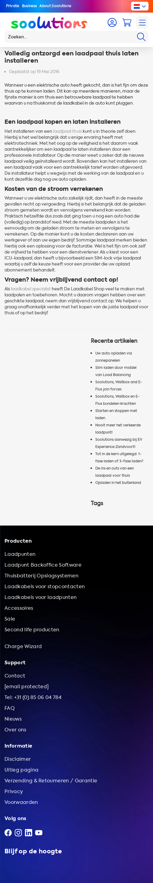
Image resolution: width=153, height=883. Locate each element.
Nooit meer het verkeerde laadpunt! (118, 429)
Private (12, 6)
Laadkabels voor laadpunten (41, 597)
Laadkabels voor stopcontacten (45, 586)
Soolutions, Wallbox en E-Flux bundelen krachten (117, 400)
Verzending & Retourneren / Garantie (51, 781)
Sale (10, 619)
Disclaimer (18, 759)
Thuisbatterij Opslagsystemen (41, 576)
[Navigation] (142, 22)
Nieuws (13, 719)
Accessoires (19, 608)
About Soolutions (55, 6)
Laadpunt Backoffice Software (43, 565)
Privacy (14, 791)
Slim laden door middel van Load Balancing (115, 371)
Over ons (15, 730)
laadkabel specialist (31, 289)
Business (29, 6)
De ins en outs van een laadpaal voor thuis (114, 472)
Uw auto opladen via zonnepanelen (113, 357)
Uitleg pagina (21, 770)
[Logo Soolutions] (49, 22)
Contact (15, 676)
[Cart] (126, 22)
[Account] (112, 22)
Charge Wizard (23, 646)
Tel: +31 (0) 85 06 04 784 (33, 697)
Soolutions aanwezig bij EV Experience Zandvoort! (118, 443)
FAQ (10, 708)
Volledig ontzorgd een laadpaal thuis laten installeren (72, 57)
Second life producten (32, 630)
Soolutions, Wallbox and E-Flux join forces (118, 386)
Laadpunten (20, 554)
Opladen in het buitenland (118, 482)
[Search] (141, 37)
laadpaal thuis (67, 131)
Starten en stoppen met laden (116, 414)
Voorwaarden (21, 802)
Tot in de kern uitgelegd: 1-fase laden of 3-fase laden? (119, 458)
